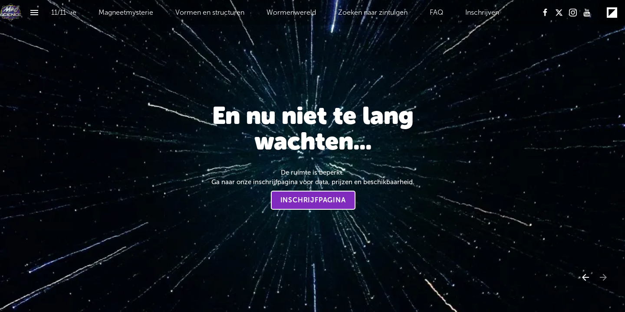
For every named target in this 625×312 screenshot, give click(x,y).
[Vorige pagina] (585, 277)
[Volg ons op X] (559, 12)
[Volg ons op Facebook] (545, 12)
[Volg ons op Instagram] (573, 12)
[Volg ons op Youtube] (587, 12)
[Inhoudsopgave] (34, 12)
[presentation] (312, 156)
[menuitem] (126, 12)
